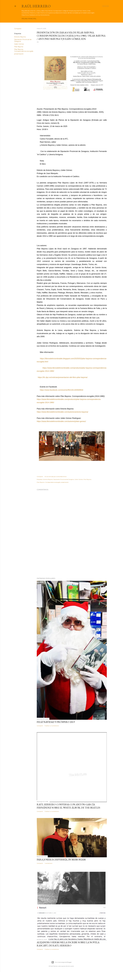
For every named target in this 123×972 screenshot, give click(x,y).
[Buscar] (105, 6)
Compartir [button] (17, 29)
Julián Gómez (19, 44)
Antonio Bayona (20, 37)
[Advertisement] (72, 558)
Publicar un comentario (52, 725)
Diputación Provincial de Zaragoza (63, 479)
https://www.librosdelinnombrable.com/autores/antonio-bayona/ (62, 412)
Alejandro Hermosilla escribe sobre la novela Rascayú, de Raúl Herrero (68, 944)
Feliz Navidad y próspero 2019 (56, 722)
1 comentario (48, 863)
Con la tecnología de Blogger (61, 962)
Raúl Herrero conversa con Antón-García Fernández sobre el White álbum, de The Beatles (68, 806)
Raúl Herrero (36, 6)
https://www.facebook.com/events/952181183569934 (61, 390)
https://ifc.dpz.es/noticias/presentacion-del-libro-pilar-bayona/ (62, 377)
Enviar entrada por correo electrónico (56, 476)
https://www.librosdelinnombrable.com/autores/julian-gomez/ (61, 421)
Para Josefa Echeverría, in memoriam (61, 859)
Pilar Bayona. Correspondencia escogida (23, 50)
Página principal (29, 19)
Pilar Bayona (18, 47)
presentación (19, 54)
